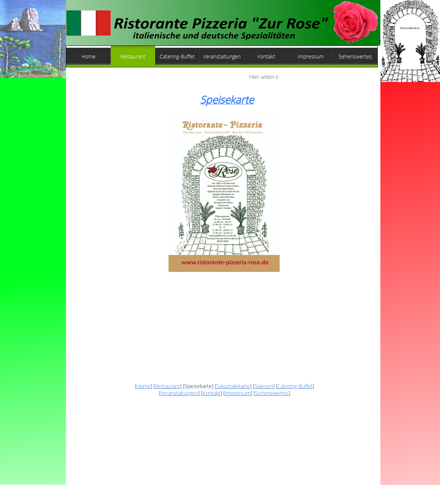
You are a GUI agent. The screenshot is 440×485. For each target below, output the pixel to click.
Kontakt (211, 393)
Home (143, 386)
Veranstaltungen (179, 393)
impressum (238, 393)
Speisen (263, 386)
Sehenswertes (272, 393)
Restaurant (167, 386)
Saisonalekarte (233, 386)
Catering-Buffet (295, 386)
